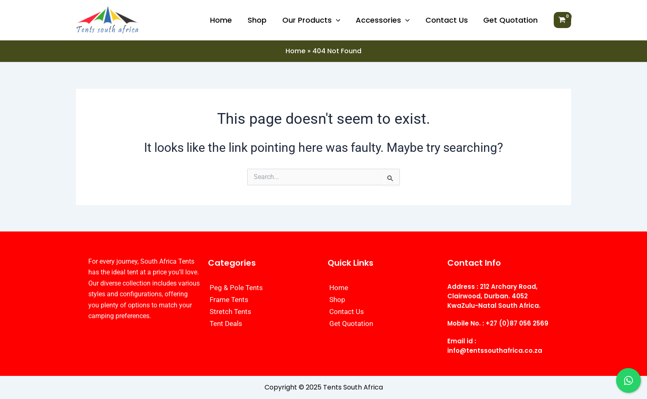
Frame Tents (229, 299)
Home (225, 20)
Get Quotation (511, 20)
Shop (259, 20)
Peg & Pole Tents (236, 287)
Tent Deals (226, 323)
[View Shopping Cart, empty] (562, 20)
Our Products (313, 20)
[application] (338, 20)
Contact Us (447, 20)
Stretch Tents (230, 311)
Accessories (384, 20)
